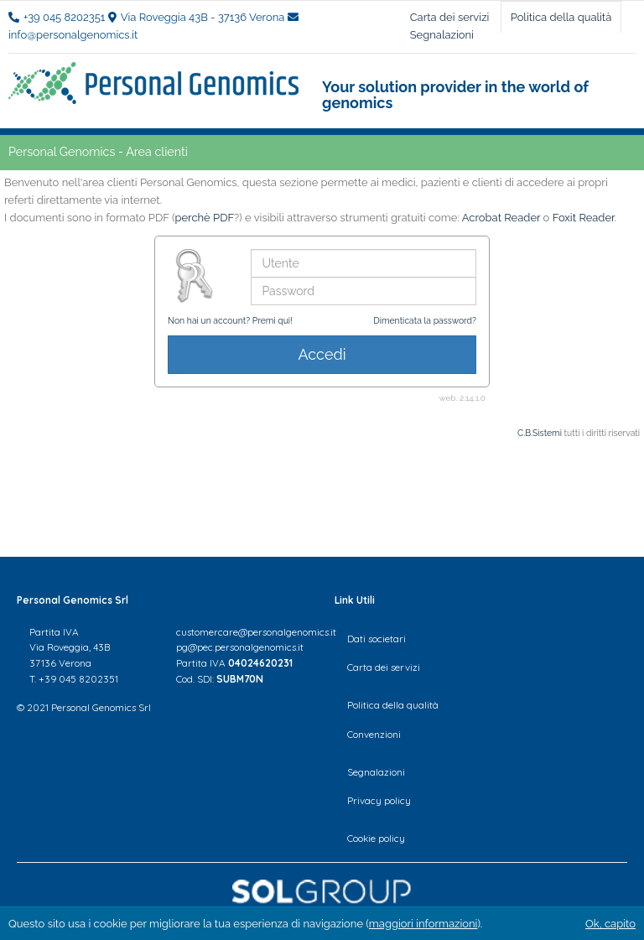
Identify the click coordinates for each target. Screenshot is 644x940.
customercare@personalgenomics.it (256, 632)
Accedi (321, 354)
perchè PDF (204, 217)
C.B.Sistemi (539, 433)
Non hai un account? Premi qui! (230, 320)
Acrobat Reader (501, 217)
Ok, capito (610, 923)
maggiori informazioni (423, 923)
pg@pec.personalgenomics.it (240, 647)
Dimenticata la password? (424, 320)
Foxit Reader (584, 217)
